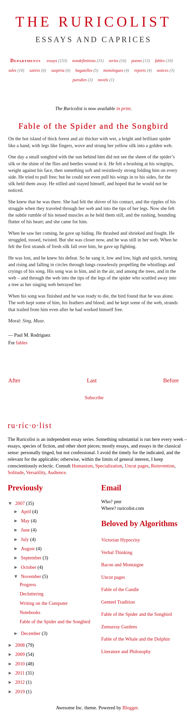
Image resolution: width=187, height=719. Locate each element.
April (26, 511)
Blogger (130, 707)
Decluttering (32, 593)
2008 (20, 645)
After (14, 380)
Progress (28, 584)
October (29, 567)
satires (34, 70)
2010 (20, 663)
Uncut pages (137, 465)
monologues (113, 70)
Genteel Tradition (118, 602)
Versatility (35, 472)
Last (92, 380)
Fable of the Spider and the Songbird (93, 126)
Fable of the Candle (120, 589)
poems (136, 60)
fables (160, 60)
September (32, 557)
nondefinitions (84, 60)
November (32, 576)
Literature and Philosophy (126, 651)
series (113, 60)
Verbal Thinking (116, 552)
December (31, 633)
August (28, 548)
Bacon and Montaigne (122, 564)
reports (140, 70)
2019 (20, 691)
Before (171, 380)
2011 (20, 673)
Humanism (82, 465)
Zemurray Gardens (119, 626)
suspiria (58, 70)
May (26, 520)
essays (52, 60)
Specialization (108, 465)
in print (123, 108)
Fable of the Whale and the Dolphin (135, 639)
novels (103, 80)
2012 (20, 682)
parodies (79, 80)
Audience (56, 472)
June (26, 530)
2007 (20, 503)
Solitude (16, 472)
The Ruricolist (93, 22)
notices (162, 70)
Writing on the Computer (44, 603)
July (25, 539)
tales (12, 70)
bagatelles (83, 70)
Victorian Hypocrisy (120, 540)
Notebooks (30, 612)
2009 (20, 654)
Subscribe (94, 397)
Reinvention (162, 465)
